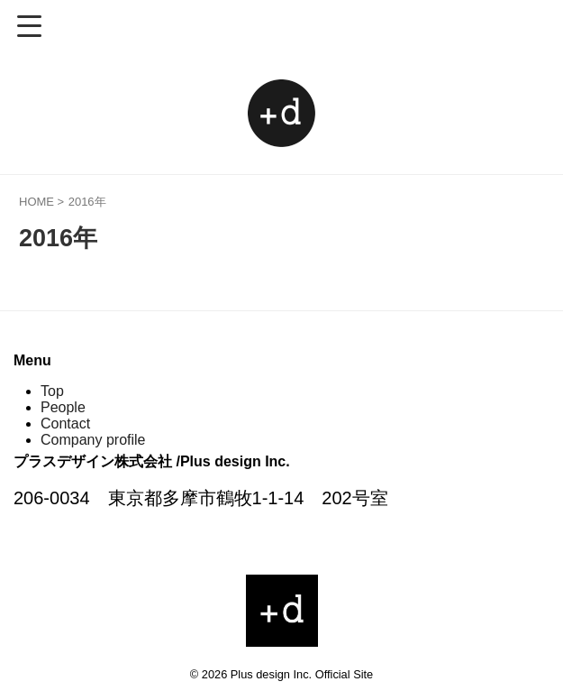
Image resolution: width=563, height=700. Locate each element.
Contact (65, 423)
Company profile (93, 439)
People (63, 407)
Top (52, 391)
